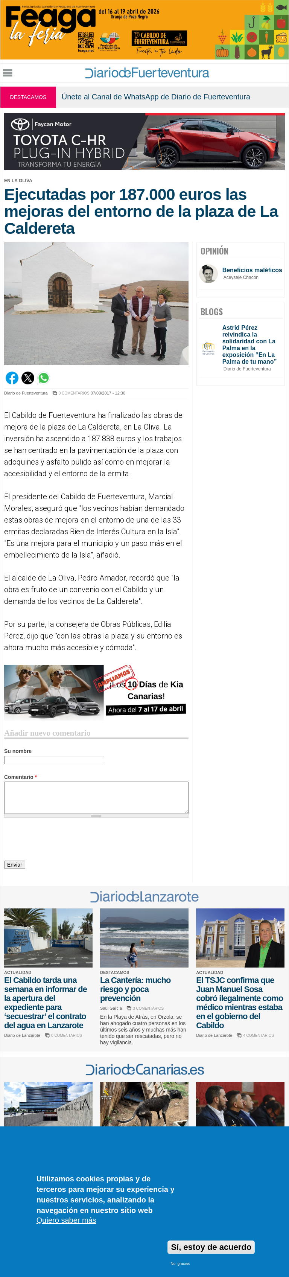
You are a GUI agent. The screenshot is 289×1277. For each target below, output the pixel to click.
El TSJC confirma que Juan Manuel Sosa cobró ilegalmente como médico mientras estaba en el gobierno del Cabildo (239, 1002)
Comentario (20, 777)
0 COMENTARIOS (74, 393)
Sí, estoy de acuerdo (211, 1247)
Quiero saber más (66, 1220)
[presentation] (61, 840)
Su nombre (18, 751)
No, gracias (180, 1264)
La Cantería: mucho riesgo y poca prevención (135, 989)
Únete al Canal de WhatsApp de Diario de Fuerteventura (156, 97)
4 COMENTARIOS (258, 1035)
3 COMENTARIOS (148, 1008)
